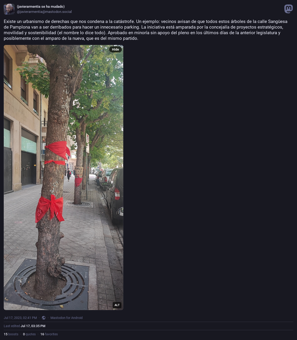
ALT (117, 305)
